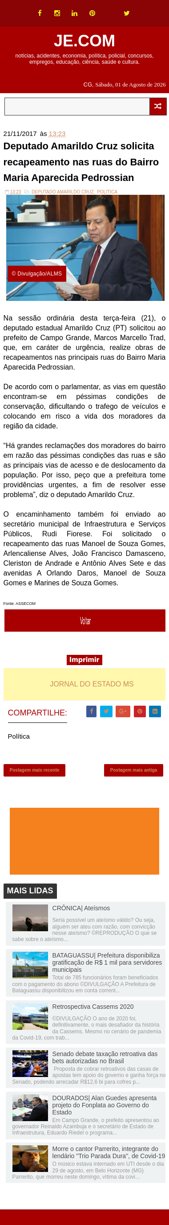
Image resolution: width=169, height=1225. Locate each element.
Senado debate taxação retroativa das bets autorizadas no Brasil (105, 1057)
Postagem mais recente (35, 770)
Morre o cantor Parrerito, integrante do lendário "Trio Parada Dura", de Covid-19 (108, 1152)
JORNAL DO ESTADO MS (91, 684)
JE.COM (84, 41)
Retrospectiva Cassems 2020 (93, 1006)
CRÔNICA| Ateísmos (81, 908)
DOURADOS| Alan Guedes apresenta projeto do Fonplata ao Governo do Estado (104, 1105)
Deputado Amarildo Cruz (63, 191)
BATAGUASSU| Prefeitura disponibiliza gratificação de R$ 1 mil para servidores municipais (107, 962)
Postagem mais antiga (133, 770)
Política (107, 191)
